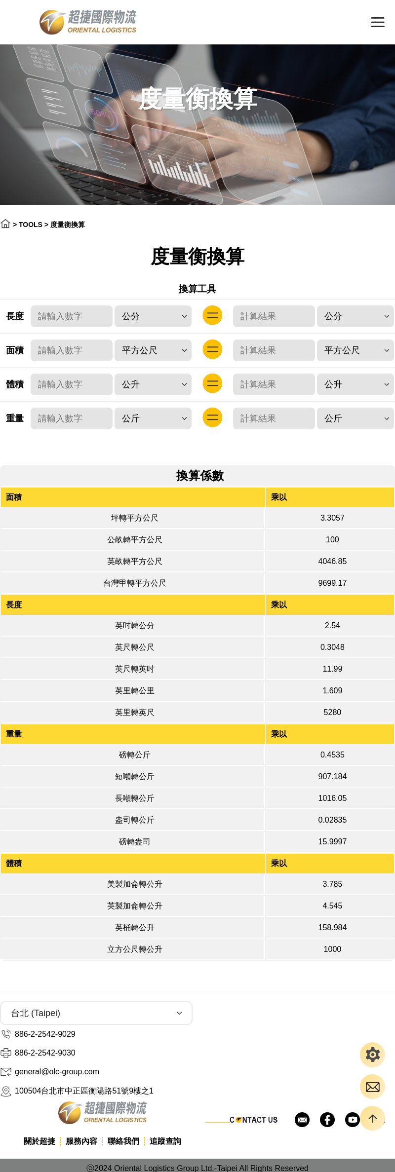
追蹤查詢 (165, 1141)
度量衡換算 (67, 224)
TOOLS (30, 224)
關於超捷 (39, 1141)
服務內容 (81, 1141)
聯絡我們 (123, 1141)
